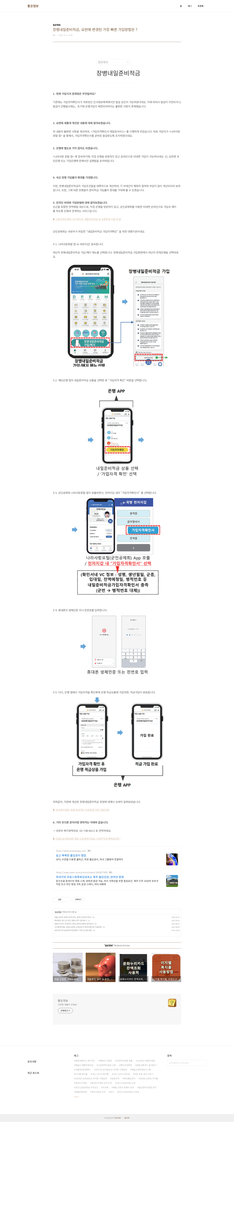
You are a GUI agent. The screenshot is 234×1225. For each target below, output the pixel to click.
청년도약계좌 (81, 1124)
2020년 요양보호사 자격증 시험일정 (91, 1120)
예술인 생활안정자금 (84, 1106)
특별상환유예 (81, 1133)
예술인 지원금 (106, 1102)
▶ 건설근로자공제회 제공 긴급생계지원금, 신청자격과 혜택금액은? (86, 838)
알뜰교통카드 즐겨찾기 (146, 1106)
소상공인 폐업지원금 (146, 1102)
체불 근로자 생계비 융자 (123, 1129)
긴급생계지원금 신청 (107, 1106)
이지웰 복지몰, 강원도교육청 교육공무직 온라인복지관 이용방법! (78, 968)
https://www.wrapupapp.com (71, 892)
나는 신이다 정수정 (121, 1115)
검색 (203, 1104)
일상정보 (58, 953)
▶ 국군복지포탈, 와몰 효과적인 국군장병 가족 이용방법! (81, 810)
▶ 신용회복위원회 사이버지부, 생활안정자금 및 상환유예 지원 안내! (87, 219)
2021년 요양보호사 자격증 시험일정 (111, 1111)
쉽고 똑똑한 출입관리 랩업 (71, 897)
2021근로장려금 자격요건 (86, 1129)
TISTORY (117, 1221)
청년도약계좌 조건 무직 (101, 1124)
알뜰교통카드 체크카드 (85, 1102)
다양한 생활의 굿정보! (67, 1046)
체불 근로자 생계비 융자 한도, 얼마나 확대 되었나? (73, 958)
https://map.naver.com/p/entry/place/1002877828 (81, 914)
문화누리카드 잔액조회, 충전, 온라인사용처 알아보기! (74, 965)
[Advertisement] (117, 864)
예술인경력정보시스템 (141, 1111)
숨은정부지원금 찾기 (147, 1129)
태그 (190, 5)
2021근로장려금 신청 (125, 1124)
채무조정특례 (126, 1106)
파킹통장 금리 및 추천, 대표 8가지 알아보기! (70, 962)
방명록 (201, 5)
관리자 (126, 1221)
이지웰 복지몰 (81, 1115)
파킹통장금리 (129, 1120)
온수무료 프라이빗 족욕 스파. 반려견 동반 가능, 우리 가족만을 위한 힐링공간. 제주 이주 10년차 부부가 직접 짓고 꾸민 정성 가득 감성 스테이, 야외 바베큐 (107, 924)
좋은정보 (33, 6)
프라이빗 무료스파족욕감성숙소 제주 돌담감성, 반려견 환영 (90, 918)
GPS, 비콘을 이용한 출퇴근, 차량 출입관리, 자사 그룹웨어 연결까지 (89, 901)
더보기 (76, 1138)
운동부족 (115, 1120)
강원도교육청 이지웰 (149, 1120)
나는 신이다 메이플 (100, 1115)
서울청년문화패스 (83, 1111)
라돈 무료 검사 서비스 (144, 1115)
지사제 (105, 1129)
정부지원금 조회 (98, 1133)
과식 (112, 1133)
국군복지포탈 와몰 (124, 1102)
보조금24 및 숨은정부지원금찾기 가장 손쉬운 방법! (73, 972)
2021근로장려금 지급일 (128, 1133)
